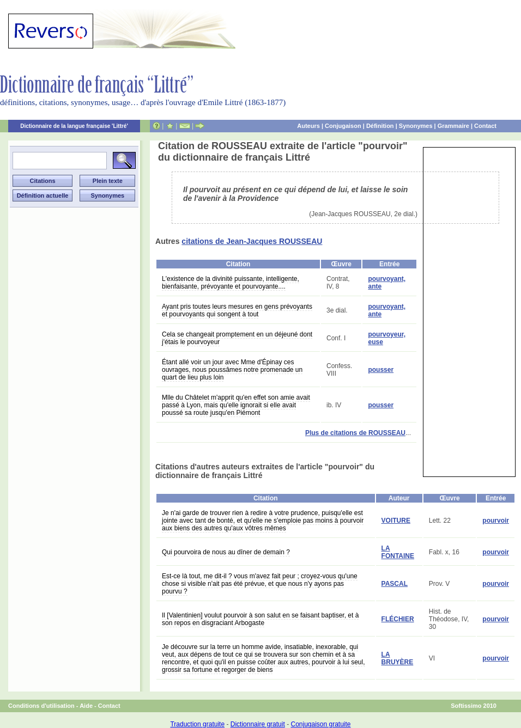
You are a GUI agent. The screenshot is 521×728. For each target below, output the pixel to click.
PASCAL (394, 584)
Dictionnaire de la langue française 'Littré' (74, 126)
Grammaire (453, 126)
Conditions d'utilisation (41, 705)
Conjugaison (343, 126)
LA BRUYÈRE (397, 658)
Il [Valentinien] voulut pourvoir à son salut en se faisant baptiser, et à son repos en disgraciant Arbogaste (260, 619)
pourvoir (495, 520)
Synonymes (416, 126)
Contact (485, 126)
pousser (380, 370)
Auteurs (308, 126)
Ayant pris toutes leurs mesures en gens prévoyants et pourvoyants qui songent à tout (237, 310)
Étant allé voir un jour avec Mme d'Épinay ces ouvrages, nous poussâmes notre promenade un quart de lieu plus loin (232, 369)
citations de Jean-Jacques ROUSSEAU (251, 241)
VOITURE (395, 520)
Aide (86, 705)
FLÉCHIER (397, 619)
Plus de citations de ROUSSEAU (355, 433)
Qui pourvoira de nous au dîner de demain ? (226, 552)
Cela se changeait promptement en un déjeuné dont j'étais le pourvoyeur (237, 338)
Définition (380, 126)
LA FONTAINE (397, 552)
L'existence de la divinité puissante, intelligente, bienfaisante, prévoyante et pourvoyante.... (230, 282)
